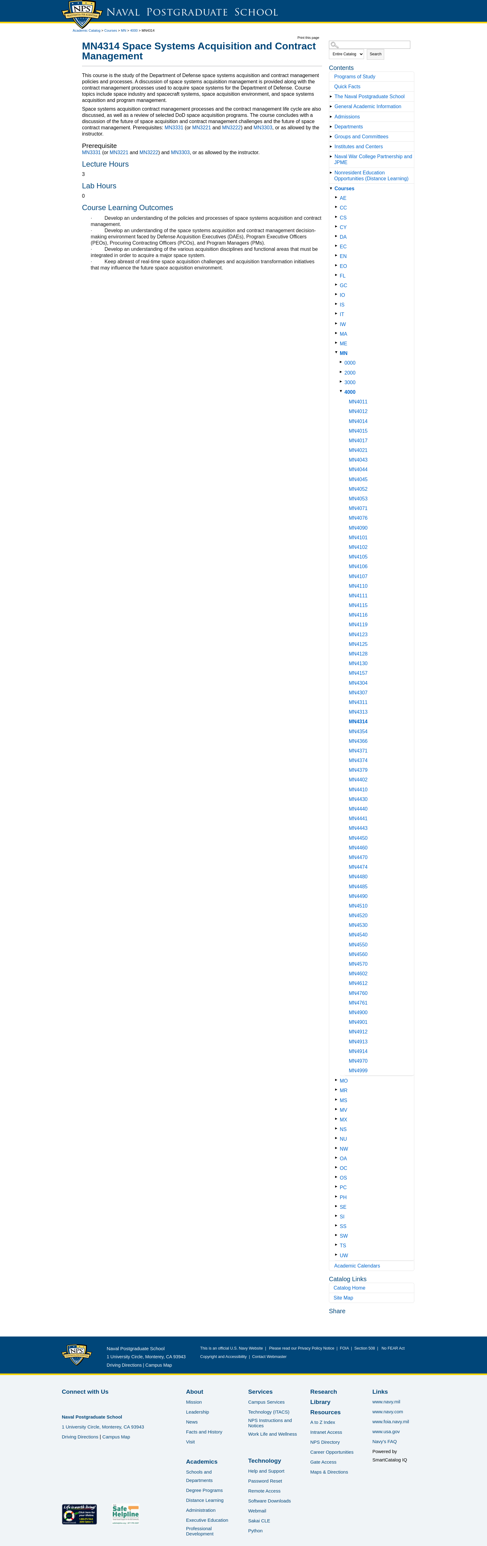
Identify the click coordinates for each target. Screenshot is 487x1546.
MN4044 (358, 469)
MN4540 (358, 934)
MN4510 (358, 906)
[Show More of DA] (337, 236)
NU (343, 1139)
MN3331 (174, 127)
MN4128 (358, 653)
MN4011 (358, 401)
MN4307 (358, 692)
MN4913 (358, 1041)
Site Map (343, 1297)
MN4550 (358, 944)
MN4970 (358, 1061)
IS (342, 304)
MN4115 (358, 605)
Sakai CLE (259, 1520)
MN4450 (358, 838)
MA (343, 334)
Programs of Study (354, 76)
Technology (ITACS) (268, 1412)
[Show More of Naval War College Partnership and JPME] (332, 156)
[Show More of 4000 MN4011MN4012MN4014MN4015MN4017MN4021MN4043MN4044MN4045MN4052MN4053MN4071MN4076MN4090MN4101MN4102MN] (342, 391)
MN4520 (358, 915)
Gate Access (323, 1462)
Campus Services (266, 1402)
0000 (350, 363)
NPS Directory (325, 1442)
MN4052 (358, 489)
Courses (110, 30)
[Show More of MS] (337, 1099)
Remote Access (264, 1490)
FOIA (344, 1348)
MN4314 (358, 721)
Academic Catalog (86, 30)
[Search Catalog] (369, 45)
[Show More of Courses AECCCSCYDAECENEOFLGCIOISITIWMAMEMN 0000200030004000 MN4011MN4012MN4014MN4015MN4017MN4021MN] (332, 188)
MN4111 (358, 595)
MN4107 (358, 576)
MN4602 (358, 973)
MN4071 (358, 508)
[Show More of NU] (337, 1138)
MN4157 (358, 673)
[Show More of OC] (337, 1167)
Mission (194, 1402)
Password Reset (265, 1481)
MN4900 (358, 1012)
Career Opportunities (331, 1452)
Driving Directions (124, 1365)
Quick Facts (347, 86)
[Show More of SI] (337, 1215)
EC (343, 246)
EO (343, 266)
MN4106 (358, 566)
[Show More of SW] (337, 1235)
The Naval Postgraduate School (370, 96)
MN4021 (358, 450)
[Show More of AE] (337, 197)
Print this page (308, 37)
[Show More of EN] (337, 255)
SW (344, 1236)
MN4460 (358, 847)
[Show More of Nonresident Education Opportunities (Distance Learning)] (332, 172)
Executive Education (207, 1520)
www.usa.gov (386, 1431)
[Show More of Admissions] (332, 116)
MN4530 (358, 925)
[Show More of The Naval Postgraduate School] (332, 96)
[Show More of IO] (337, 294)
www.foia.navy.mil (390, 1421)
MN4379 (358, 770)
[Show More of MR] (337, 1089)
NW (344, 1149)
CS (343, 217)
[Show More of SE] (337, 1206)
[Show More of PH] (337, 1196)
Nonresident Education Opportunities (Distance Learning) (371, 175)
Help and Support (266, 1471)
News (192, 1421)
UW (344, 1255)
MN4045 (358, 479)
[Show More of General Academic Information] (332, 106)
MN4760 (358, 993)
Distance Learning (205, 1500)
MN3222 (231, 127)
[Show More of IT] (337, 313)
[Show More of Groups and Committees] (332, 136)
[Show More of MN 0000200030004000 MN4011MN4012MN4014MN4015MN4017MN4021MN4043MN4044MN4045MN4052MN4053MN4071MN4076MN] (337, 352)
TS (343, 1245)
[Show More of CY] (337, 226)
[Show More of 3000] (342, 381)
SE (343, 1207)
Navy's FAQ (384, 1441)
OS (343, 1177)
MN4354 (358, 731)
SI (342, 1216)
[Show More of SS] (337, 1225)
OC (343, 1168)
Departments (349, 126)
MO (344, 1081)
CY (343, 227)
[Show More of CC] (337, 207)
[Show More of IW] (337, 323)
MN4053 (358, 498)
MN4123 (358, 634)
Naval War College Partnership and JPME (373, 159)
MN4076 (358, 518)
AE (343, 198)
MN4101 (358, 537)
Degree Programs (204, 1490)
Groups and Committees (361, 136)
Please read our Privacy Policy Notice (302, 1348)
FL (343, 275)
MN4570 (358, 964)
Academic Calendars (357, 1265)
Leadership (197, 1412)
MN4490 (358, 896)
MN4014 (358, 421)
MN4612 (358, 983)
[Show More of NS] (337, 1128)
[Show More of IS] (337, 303)
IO (342, 295)
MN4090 (358, 528)
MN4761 (358, 1002)
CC (343, 207)
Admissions (347, 116)
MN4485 (358, 886)
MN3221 (201, 127)
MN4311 (358, 702)
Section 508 (364, 1348)
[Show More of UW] (337, 1254)
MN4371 (358, 750)
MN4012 (358, 411)
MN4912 (358, 1031)
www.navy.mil (386, 1401)
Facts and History (204, 1431)
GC (343, 285)
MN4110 (358, 586)
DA (343, 237)
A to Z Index (322, 1422)
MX (343, 1119)
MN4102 (358, 547)
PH (343, 1197)
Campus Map (158, 1365)
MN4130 (358, 663)
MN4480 (358, 876)
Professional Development (199, 1531)
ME (343, 343)
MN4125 (358, 644)
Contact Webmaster (269, 1357)
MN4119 (358, 624)
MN (123, 30)
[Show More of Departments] (332, 126)
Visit (190, 1441)
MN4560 (358, 954)
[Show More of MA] (337, 333)
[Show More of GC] (337, 284)
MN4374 (358, 760)
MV (343, 1110)
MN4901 (358, 1022)
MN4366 (358, 741)
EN (343, 256)
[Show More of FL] (337, 275)
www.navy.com (387, 1411)
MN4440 (358, 809)
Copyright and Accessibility (223, 1357)
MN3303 (262, 127)
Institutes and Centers (359, 146)
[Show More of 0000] (342, 362)
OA (343, 1158)
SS (343, 1226)
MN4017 (358, 440)
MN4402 (358, 779)
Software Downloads (269, 1500)
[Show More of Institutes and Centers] (332, 146)
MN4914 (358, 1051)
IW (343, 324)
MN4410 (358, 789)
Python (255, 1530)
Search (375, 54)
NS (343, 1129)
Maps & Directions (329, 1472)
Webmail (257, 1510)
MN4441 (358, 818)
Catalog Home (349, 1288)
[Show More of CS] (337, 216)
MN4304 (358, 683)
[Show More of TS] (337, 1244)
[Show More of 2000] (342, 372)
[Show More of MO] (337, 1080)
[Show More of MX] (337, 1118)
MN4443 (358, 828)
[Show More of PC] (337, 1186)
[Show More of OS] (337, 1177)
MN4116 (358, 615)
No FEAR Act (392, 1348)
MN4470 (358, 857)
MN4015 (358, 431)
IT (342, 314)
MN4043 (358, 459)
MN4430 (358, 799)
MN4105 (358, 556)
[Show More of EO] (337, 265)
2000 (350, 372)
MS (343, 1100)
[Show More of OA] (337, 1157)
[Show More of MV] (337, 1109)
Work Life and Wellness (272, 1434)
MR (344, 1090)
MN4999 (358, 1070)
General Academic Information (368, 106)
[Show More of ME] (337, 342)
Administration (201, 1510)
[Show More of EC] (337, 245)
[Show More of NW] (337, 1148)
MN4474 (358, 867)
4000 (134, 30)
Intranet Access (326, 1432)
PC (343, 1187)
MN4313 (358, 712)
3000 (350, 382)
